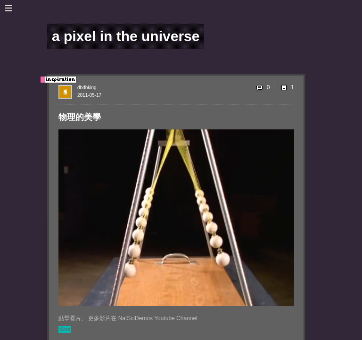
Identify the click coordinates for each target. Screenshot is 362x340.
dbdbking (87, 87)
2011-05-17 (89, 95)
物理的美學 (79, 117)
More (64, 329)
